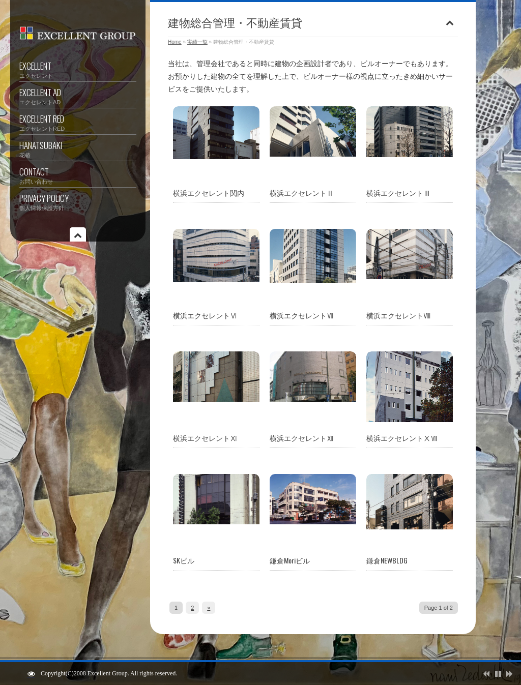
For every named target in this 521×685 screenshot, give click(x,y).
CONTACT (77, 175)
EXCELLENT (77, 69)
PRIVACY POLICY (77, 202)
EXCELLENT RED (77, 122)
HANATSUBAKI (77, 149)
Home (175, 42)
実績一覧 (197, 42)
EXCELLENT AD (77, 96)
